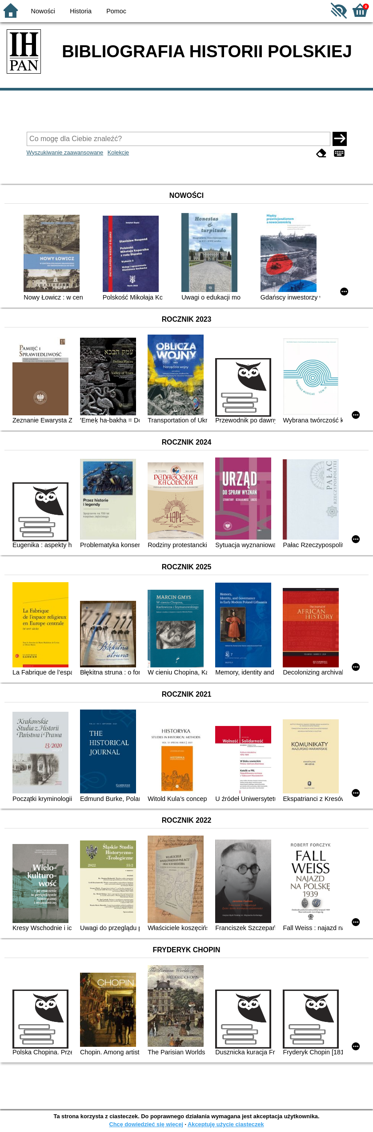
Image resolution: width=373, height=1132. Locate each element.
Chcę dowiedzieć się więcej (146, 1124)
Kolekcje (118, 152)
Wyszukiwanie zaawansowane (65, 152)
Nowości (43, 11)
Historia (81, 11)
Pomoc (116, 11)
